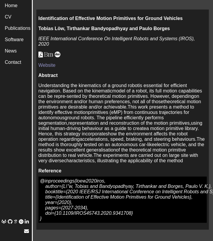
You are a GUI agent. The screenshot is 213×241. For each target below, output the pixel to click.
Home (11, 5)
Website (47, 65)
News (11, 50)
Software (14, 39)
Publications (17, 28)
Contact (13, 62)
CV (8, 16)
